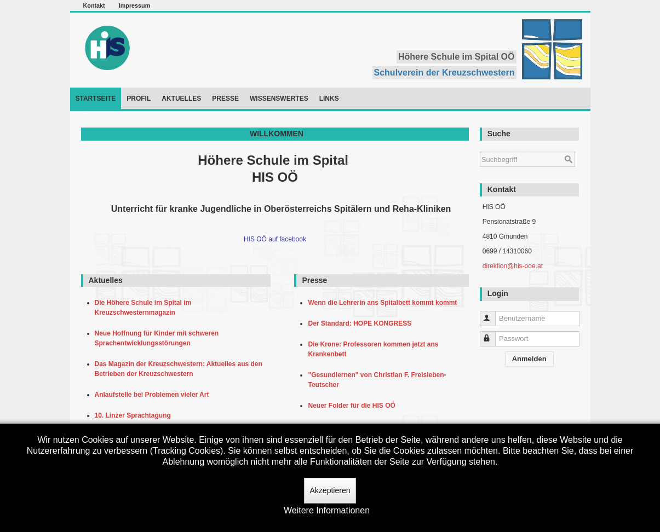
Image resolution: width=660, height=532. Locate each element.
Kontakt (94, 5)
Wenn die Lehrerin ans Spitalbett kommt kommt (384, 303)
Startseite (96, 98)
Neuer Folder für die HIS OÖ (353, 405)
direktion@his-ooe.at (513, 266)
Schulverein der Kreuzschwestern (444, 72)
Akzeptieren (330, 490)
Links (329, 98)
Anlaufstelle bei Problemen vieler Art (154, 394)
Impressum (135, 5)
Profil (139, 98)
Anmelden (529, 359)
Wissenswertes (279, 98)
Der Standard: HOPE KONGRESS (361, 323)
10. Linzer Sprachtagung (135, 415)
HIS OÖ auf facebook (275, 239)
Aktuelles (181, 98)
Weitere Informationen (327, 510)
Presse (225, 98)
